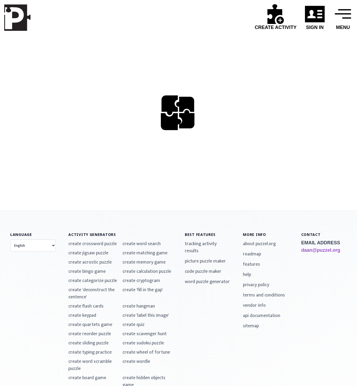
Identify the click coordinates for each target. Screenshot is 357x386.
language (21, 234)
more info (254, 234)
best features (200, 234)
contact (311, 234)
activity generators (92, 234)
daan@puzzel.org (320, 250)
